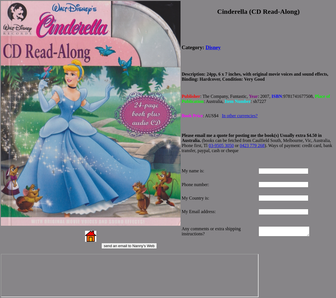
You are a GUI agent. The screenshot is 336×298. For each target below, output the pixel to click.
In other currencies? (240, 114)
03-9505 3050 (221, 143)
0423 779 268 (252, 143)
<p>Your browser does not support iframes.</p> (127, 275)
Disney (213, 47)
